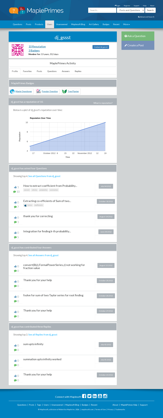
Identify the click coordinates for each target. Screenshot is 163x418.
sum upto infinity (33, 344)
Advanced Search (146, 17)
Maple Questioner (23, 91)
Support (136, 6)
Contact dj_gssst (101, 47)
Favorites (27, 71)
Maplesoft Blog (78, 24)
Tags (39, 405)
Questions (17, 24)
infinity (34, 190)
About (152, 6)
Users (49, 24)
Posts (28, 24)
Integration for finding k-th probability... (47, 231)
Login (117, 6)
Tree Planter (73, 91)
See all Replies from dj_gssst (42, 334)
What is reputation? (103, 103)
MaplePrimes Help (129, 405)
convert (26, 190)
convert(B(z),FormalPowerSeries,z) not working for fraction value (54, 266)
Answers (66, 71)
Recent (116, 24)
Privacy (111, 409)
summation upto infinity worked (42, 359)
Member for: (35, 54)
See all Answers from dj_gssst (43, 255)
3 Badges (34, 50)
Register (127, 6)
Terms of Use (100, 409)
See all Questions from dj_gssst (44, 176)
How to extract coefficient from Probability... (50, 185)
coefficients (39, 205)
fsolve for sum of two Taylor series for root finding (53, 295)
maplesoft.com (87, 409)
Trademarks (120, 409)
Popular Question (50, 91)
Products (39, 24)
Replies (78, 71)
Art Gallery (94, 24)
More (126, 24)
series (28, 205)
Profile (15, 71)
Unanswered (61, 24)
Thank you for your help (37, 280)
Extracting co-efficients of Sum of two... (47, 201)
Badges (106, 24)
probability (43, 190)
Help (144, 6)
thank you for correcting (38, 216)
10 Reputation (37, 46)
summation (54, 190)
